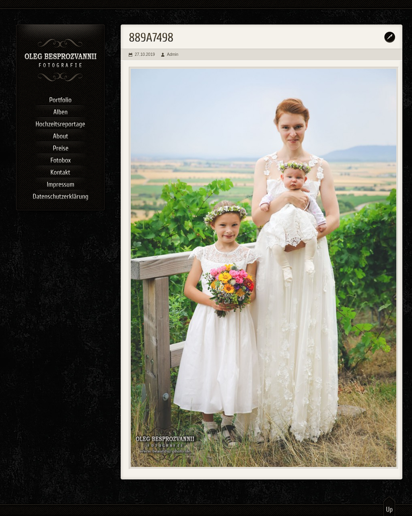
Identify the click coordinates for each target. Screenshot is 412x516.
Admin (172, 54)
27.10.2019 (145, 54)
